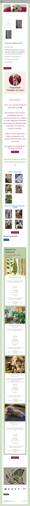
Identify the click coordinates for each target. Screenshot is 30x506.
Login (25, 500)
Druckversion (6, 500)
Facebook (6, 239)
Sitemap (11, 500)
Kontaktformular (8, 68)
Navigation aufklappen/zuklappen (15, 1)
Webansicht (24, 501)
